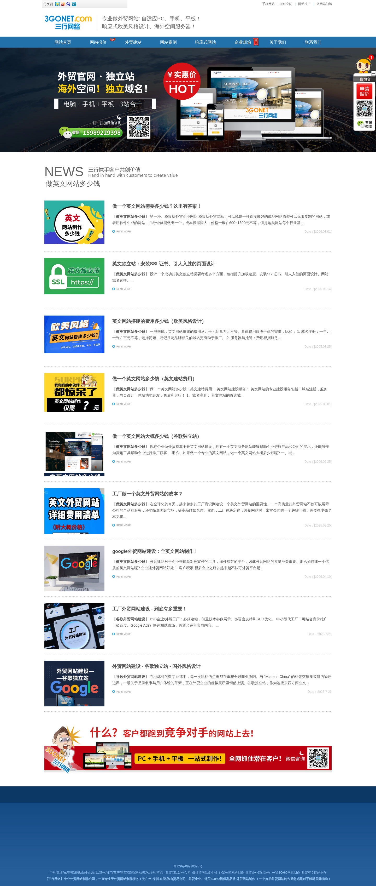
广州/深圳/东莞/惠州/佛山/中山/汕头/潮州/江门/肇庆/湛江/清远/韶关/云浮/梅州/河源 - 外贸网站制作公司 (120, 872)
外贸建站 (133, 42)
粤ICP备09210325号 (188, 866)
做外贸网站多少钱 (204, 872)
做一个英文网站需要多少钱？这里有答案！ (157, 206)
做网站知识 (324, 4)
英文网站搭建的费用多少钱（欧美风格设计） (159, 321)
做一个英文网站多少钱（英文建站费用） (154, 378)
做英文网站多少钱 (73, 183)
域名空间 (286, 4)
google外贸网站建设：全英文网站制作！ (155, 551)
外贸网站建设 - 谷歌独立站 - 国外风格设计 (156, 666)
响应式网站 (205, 42)
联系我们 (313, 42)
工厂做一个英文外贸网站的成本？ (147, 493)
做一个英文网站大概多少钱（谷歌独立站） (157, 436)
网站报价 (98, 42)
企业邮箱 (242, 42)
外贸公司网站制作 (231, 872)
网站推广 (304, 4)
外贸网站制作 (245, 879)
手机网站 (268, 4)
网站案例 (168, 42)
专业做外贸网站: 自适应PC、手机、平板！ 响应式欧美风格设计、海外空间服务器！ (151, 22)
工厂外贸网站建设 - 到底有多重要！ (149, 608)
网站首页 (63, 42)
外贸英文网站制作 (314, 872)
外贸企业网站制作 (258, 872)
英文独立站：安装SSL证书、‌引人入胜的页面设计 (163, 263)
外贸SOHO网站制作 (286, 872)
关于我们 (277, 42)
